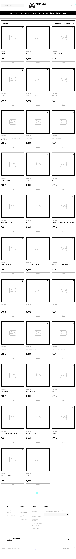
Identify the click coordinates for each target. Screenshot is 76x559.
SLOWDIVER (4, 311)
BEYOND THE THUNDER (58, 354)
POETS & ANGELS (6, 397)
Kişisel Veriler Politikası (35, 528)
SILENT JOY (4, 354)
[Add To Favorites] (22, 28)
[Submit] (67, 523)
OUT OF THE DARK (57, 53)
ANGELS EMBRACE (6, 483)
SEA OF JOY (55, 397)
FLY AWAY (54, 96)
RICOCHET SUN (30, 397)
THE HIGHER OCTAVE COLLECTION (36, 311)
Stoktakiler (5, 23)
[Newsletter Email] (56, 523)
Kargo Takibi (23, 530)
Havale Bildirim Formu (23, 524)
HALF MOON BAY (56, 139)
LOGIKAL (3, 96)
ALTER (28, 483)
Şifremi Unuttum (11, 523)
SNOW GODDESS (31, 440)
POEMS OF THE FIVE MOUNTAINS (61, 268)
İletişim (21, 518)
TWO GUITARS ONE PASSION (9, 440)
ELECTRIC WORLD (31, 354)
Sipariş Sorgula (23, 527)
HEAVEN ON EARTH (57, 440)
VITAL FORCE (30, 182)
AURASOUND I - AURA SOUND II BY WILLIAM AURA (11, 140)
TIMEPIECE (29, 139)
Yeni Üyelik (10, 518)
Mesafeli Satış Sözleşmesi (35, 519)
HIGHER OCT (8, 16)
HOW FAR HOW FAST (57, 311)
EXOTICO (3, 53)
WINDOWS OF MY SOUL (33, 96)
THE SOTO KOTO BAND (32, 268)
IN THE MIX (29, 53)
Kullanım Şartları (36, 534)
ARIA (53, 182)
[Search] (12, 5)
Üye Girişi (9, 520)
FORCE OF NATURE (6, 182)
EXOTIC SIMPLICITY (6, 225)
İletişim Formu (23, 520)
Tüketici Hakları (35, 536)
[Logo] (38, 5)
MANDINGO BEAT (6, 268)
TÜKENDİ (13, 63)
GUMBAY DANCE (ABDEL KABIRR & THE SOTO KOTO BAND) (63, 226)
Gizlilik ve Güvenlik (36, 522)
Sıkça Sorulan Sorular (37, 531)
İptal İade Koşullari (36, 524)
